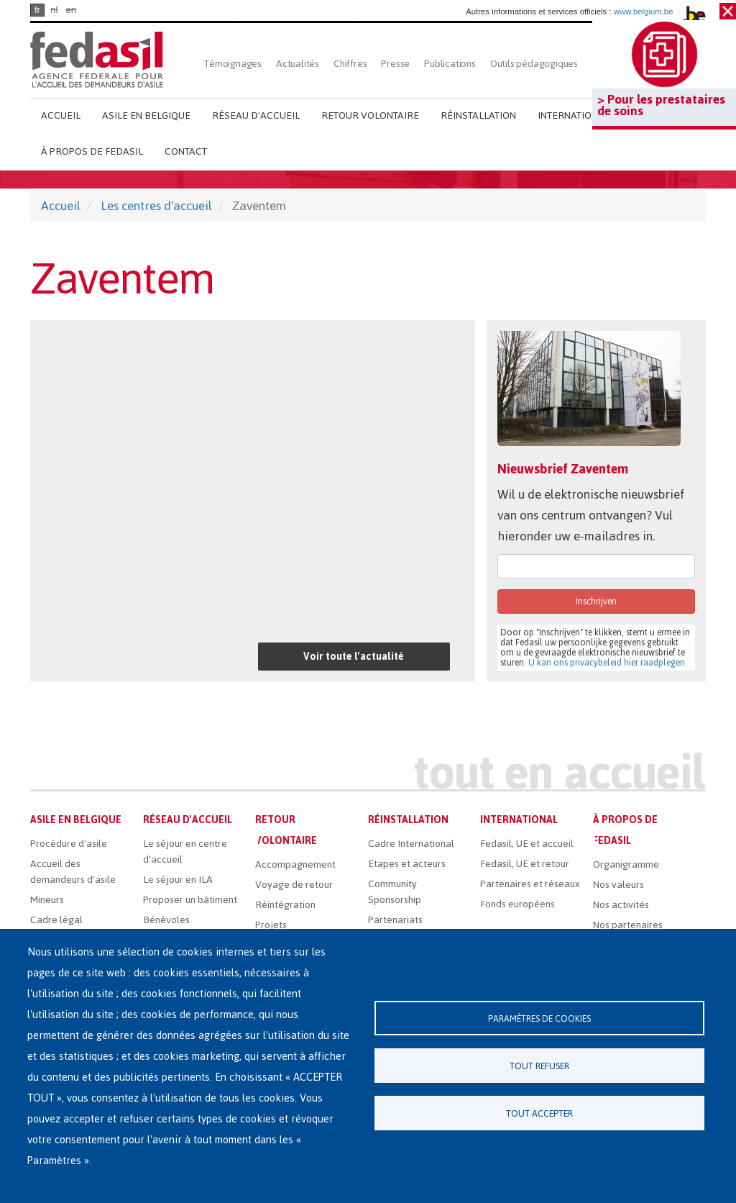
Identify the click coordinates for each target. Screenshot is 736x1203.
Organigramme (626, 864)
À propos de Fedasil (92, 151)
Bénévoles (166, 920)
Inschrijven (596, 601)
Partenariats (395, 920)
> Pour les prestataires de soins (661, 105)
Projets (271, 925)
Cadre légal (56, 920)
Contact (186, 151)
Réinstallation (478, 115)
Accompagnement (295, 864)
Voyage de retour (294, 884)
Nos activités (621, 904)
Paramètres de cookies (539, 1018)
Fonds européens (517, 904)
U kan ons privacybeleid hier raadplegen (606, 662)
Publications (450, 63)
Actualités (297, 63)
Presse (395, 63)
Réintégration (285, 904)
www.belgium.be (643, 11)
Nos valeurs (618, 884)
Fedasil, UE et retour (524, 863)
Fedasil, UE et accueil (527, 843)
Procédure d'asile (68, 843)
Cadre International (411, 843)
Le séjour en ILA (178, 879)
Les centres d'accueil (156, 206)
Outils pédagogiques (534, 63)
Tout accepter (539, 1113)
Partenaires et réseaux (530, 884)
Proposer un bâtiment (190, 899)
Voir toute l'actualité (353, 656)
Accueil (60, 115)
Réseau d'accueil (256, 115)
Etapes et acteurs (407, 863)
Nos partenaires (628, 925)
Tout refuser (539, 1066)
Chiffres (350, 63)
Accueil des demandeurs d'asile (73, 871)
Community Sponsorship (394, 891)
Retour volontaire (370, 115)
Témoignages (233, 63)
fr (37, 9)
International (574, 115)
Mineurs (47, 899)
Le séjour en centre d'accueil (185, 851)
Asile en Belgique (146, 115)
